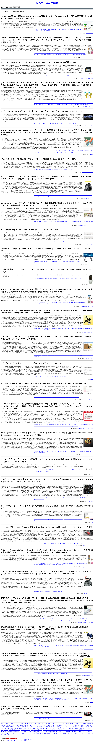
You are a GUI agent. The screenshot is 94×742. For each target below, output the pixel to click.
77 (10, 13)
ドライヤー (66, 725)
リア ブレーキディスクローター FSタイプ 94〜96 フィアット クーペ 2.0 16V (50, 376)
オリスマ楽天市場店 (89, 358)
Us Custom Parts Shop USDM (87, 332)
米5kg (3, 723)
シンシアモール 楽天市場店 (87, 125)
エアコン (89, 723)
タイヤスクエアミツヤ (88, 198)
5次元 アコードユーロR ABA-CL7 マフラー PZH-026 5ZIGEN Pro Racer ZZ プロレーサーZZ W (53, 169)
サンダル (6, 730)
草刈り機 (16, 728)
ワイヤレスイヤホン (7, 728)
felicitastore (91, 284)
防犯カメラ (72, 723)
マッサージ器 (63, 728)
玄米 (58, 728)
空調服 (10, 731)
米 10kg (29, 725)
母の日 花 (38, 733)
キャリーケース (60, 730)
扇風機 (67, 723)
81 (14, 13)
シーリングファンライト (82, 727)
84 (17, 13)
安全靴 (7, 727)
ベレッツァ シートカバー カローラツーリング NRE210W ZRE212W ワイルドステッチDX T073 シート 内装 (56, 397)
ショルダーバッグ (27, 728)
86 (20, 13)
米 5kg (12, 725)
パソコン (42, 725)
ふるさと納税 (9, 723)
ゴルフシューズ (87, 728)
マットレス (32, 733)
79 (12, 13)
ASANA (91, 154)
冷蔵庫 (74, 727)
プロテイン (53, 727)
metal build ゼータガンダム (79, 731)
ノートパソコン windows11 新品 (73, 730)
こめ (32, 730)
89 (23, 13)
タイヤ (34, 731)
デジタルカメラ (5, 734)
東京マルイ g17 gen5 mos (43, 731)
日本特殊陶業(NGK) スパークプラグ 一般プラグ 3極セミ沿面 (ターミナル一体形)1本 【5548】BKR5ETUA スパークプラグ (59, 278)
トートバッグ (14, 733)
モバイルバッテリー (19, 723)
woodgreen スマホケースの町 (87, 57)
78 (11, 13)
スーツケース (48, 725)
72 (4, 13)
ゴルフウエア (70, 728)
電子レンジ (39, 730)
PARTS (92, 379)
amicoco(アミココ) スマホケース (86, 106)
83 (16, 13)
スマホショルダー (62, 733)
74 (6, 13)
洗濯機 (14, 731)
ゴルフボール (17, 727)
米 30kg (59, 727)
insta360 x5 (3, 733)
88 (22, 13)
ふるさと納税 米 (19, 725)
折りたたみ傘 (78, 728)
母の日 (35, 723)
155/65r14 (8, 725)
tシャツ (70, 727)
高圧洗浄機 (25, 727)
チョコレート (77, 733)
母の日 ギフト (51, 723)
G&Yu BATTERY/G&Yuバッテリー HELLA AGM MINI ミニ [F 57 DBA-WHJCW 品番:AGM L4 (53, 75)
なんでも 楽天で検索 (47, 3)
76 (9, 13)
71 (3, 13)
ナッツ (61, 731)
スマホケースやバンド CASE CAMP (85, 428)
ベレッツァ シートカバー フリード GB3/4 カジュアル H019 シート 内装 (49, 241)
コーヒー (71, 725)
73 (5, 13)
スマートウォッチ (42, 723)
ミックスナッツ (28, 731)
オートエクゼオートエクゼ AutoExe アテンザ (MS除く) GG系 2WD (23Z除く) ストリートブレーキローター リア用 (58, 543)
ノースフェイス (88, 733)
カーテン (53, 728)
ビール (8, 733)
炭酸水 (55, 725)
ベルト (71, 733)
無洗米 (84, 723)
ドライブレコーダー (33, 727)
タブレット (79, 723)
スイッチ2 (44, 733)
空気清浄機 (12, 730)
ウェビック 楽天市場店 (88, 649)
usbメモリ (59, 725)
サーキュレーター (25, 730)
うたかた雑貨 (90, 264)
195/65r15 (45, 730)
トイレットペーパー (23, 733)
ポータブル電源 (42, 728)
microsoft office (52, 730)
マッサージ (54, 733)
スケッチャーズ (67, 731)
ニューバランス (35, 725)
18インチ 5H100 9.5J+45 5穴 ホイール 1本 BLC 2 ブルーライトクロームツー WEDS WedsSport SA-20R (55, 123)
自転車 (89, 725)
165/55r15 (47, 727)
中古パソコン (20, 731)
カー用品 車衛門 (90, 501)
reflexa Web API (28, 739)
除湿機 (88, 731)
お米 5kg (77, 725)
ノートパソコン (29, 723)
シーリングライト (60, 723)
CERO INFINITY (89, 33)
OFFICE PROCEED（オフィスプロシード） (17, 740)
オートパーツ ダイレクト (88, 545)
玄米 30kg (41, 727)
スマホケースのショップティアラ (86, 225)
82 (15, 13)
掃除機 (12, 727)
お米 (25, 725)
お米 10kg (35, 728)
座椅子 (49, 733)
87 (21, 13)
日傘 (34, 730)
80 (13, 13)
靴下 (83, 733)
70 (2, 13)
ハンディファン (86, 730)
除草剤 (20, 728)
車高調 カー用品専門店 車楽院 (86, 78)
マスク (49, 728)
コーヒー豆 (64, 727)
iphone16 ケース (54, 731)
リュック (17, 730)
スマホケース (83, 725)
